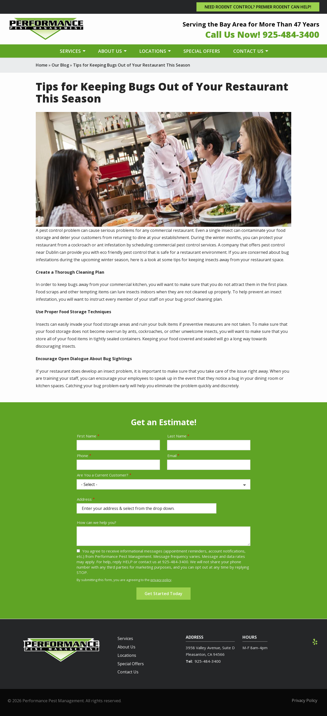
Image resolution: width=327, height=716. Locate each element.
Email (172, 455)
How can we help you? (96, 522)
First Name (86, 435)
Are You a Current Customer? (102, 475)
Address (84, 499)
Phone (82, 455)
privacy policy (160, 579)
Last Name (176, 435)
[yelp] (315, 641)
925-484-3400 (208, 661)
